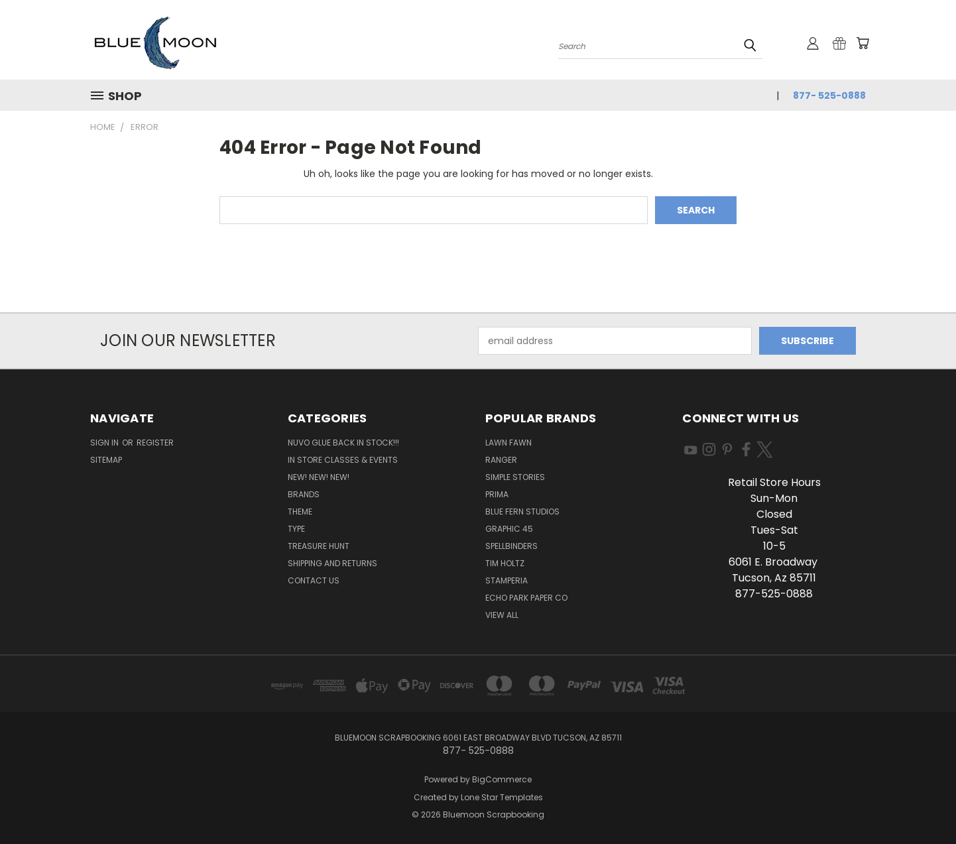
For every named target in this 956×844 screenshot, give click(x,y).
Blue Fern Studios (522, 511)
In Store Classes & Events (343, 459)
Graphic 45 (509, 528)
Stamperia (506, 580)
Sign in (105, 442)
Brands (304, 494)
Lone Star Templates (502, 797)
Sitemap (106, 459)
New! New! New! (318, 477)
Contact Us (313, 580)
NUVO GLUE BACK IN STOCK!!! (343, 442)
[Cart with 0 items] (862, 43)
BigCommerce (502, 779)
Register (155, 442)
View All (501, 615)
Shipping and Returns (332, 563)
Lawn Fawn (508, 442)
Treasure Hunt (318, 546)
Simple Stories (515, 477)
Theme (300, 511)
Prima (496, 494)
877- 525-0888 (829, 95)
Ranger (501, 459)
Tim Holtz (504, 563)
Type (296, 528)
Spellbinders (511, 546)
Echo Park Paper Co (526, 597)
